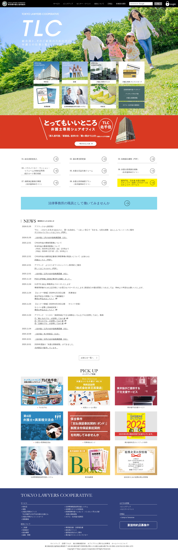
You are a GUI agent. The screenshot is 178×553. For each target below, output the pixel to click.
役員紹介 (25, 530)
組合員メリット (71, 530)
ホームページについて (120, 543)
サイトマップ (55, 543)
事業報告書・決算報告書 (74, 527)
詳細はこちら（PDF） (44, 260)
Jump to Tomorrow (127, 517)
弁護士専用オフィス (29, 512)
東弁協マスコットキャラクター (77, 535)
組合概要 (25, 532)
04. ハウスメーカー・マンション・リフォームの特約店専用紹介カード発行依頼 (36, 170)
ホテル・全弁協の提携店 (74, 517)
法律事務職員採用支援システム (77, 507)
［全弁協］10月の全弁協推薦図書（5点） (51, 339)
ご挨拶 (24, 527)
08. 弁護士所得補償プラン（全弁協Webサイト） (80, 182)
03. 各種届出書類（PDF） (128, 159)
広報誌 (110, 4)
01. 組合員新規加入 (29, 159)
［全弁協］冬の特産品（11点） (47, 334)
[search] (140, 4)
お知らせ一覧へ (87, 358)
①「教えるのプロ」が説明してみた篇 (50, 318)
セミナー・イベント (84, 4)
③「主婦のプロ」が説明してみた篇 (49, 323)
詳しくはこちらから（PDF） (46, 268)
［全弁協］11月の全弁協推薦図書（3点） (51, 329)
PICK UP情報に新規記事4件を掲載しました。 (53, 279)
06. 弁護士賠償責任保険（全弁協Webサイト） (128, 170)
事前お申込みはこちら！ (44, 299)
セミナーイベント (127, 509)
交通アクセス (66, 543)
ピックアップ (68, 4)
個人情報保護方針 (79, 543)
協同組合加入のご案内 (74, 532)
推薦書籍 (25, 519)
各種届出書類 (121, 4)
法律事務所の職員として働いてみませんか (79, 203)
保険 (24, 509)
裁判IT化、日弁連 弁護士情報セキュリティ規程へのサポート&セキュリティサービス (134, 183)
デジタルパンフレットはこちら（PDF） (51, 232)
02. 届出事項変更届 (78, 159)
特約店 (24, 507)
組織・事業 (26, 535)
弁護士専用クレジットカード (32, 517)
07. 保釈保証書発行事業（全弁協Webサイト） (32, 182)
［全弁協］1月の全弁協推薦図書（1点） (51, 238)
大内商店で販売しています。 (46, 348)
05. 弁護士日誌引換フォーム (81, 171)
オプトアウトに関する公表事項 (99, 543)
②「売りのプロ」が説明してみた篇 (49, 321)
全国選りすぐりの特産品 (74, 509)
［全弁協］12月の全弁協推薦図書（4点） (51, 274)
